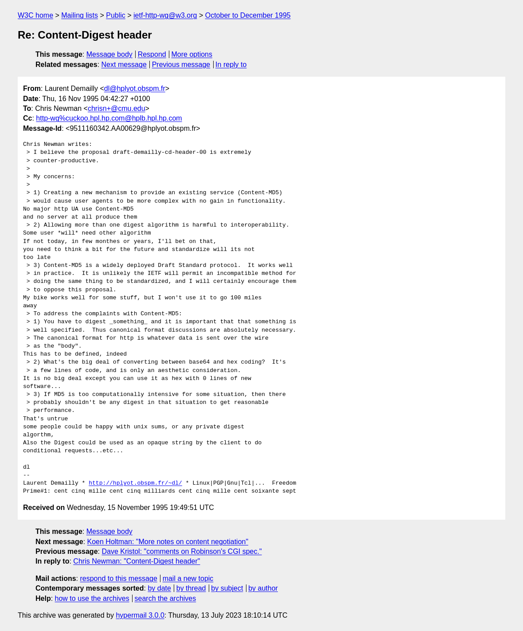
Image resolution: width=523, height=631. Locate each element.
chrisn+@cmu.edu (116, 108)
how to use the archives (92, 598)
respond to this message (118, 578)
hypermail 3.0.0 (140, 615)
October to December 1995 (248, 15)
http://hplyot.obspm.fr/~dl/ (135, 483)
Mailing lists (79, 15)
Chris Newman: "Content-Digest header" (136, 561)
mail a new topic (188, 578)
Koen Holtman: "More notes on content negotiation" (168, 541)
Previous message (181, 64)
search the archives (165, 598)
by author (263, 588)
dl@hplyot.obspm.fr (134, 88)
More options (192, 54)
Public (115, 15)
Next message (124, 64)
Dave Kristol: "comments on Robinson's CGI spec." (181, 551)
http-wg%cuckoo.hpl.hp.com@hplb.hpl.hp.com (109, 118)
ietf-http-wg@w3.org (165, 15)
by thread (191, 588)
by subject (227, 588)
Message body (109, 54)
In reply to (230, 64)
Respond (152, 54)
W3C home (35, 15)
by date (159, 588)
